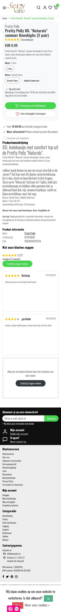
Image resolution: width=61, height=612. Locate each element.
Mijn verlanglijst (8, 502)
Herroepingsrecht (9, 464)
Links (4, 471)
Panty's (5, 519)
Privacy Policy (7, 481)
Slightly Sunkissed (31, 80)
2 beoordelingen (26, 39)
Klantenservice (8, 453)
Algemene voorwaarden (11, 460)
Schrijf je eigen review (17, 263)
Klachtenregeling (9, 467)
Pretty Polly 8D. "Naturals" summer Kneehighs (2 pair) (32, 18)
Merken (5, 539)
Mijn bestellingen (9, 498)
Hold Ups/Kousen (9, 522)
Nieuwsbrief (7, 474)
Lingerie (5, 529)
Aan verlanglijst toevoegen (31, 114)
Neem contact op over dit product (42, 132)
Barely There (12, 80)
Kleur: (13, 74)
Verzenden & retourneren (12, 484)
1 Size (9, 68)
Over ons (5, 457)
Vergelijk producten (10, 505)
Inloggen (5, 495)
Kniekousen (7, 533)
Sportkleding (7, 515)
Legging (5, 526)
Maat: (10, 63)
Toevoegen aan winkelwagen (30, 106)
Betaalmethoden (8, 477)
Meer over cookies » (37, 605)
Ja (48, 598)
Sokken (5, 536)
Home (4, 18)
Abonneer (51, 418)
